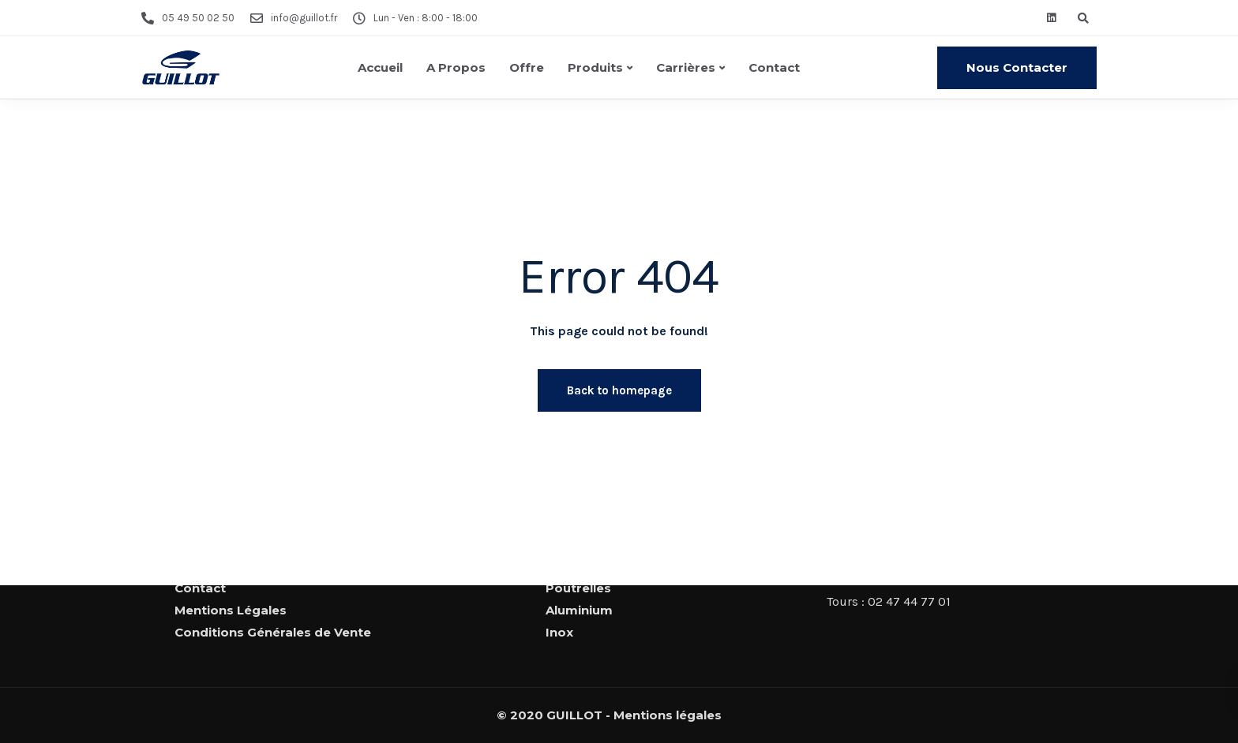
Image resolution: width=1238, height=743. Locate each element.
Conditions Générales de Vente (272, 632)
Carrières (685, 67)
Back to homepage (619, 390)
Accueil (380, 67)
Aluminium (579, 610)
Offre (526, 67)
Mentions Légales (230, 610)
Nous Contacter (1016, 67)
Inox (559, 632)
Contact (774, 67)
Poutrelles (578, 588)
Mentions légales (667, 715)
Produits (595, 67)
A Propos (456, 67)
